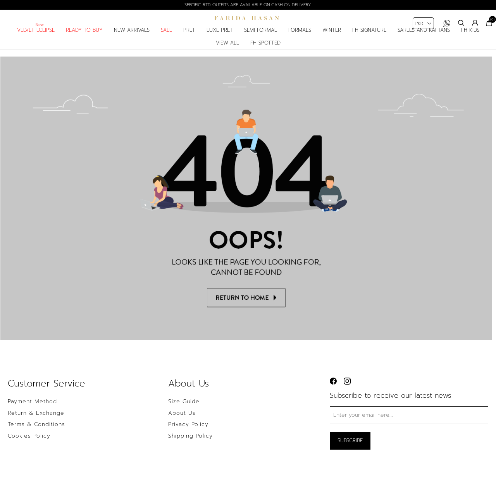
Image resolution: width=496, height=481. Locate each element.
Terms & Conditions (36, 433)
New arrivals (132, 37)
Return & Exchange (36, 421)
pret (189, 37)
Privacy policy (188, 433)
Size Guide (184, 410)
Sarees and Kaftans (424, 37)
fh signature (369, 37)
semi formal (260, 37)
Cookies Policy (29, 444)
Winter (331, 37)
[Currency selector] (423, 23)
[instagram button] (347, 389)
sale (166, 37)
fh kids (470, 37)
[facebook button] (333, 389)
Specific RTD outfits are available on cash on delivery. (248, 5)
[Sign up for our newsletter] (409, 423)
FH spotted (265, 49)
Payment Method (32, 410)
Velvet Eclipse (36, 37)
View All (227, 49)
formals (299, 37)
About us (182, 421)
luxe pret (220, 37)
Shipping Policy (190, 444)
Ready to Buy (84, 37)
